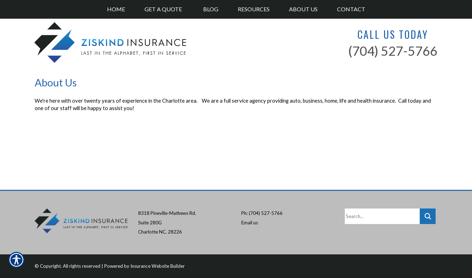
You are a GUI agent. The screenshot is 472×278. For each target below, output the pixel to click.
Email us (249, 222)
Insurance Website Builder (157, 266)
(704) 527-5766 (392, 51)
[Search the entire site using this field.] (382, 216)
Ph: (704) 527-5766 (262, 213)
